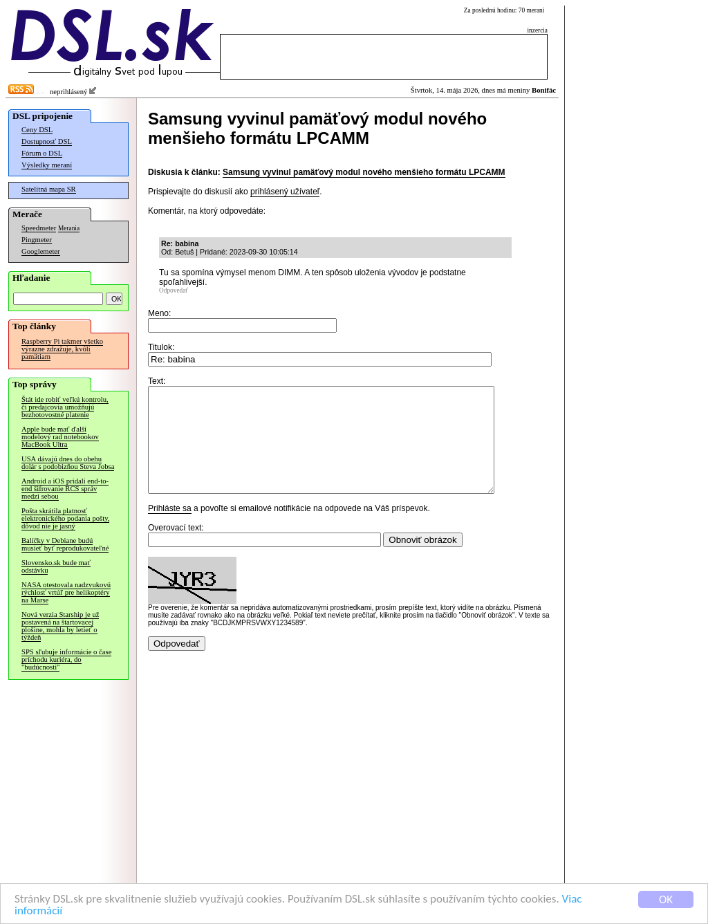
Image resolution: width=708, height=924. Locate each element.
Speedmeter (38, 228)
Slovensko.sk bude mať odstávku (56, 566)
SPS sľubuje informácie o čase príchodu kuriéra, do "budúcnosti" (66, 659)
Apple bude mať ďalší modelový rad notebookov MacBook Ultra (60, 436)
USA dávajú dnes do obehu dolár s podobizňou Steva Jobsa (67, 462)
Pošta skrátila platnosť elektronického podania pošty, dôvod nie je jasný (65, 518)
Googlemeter (40, 251)
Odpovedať (173, 290)
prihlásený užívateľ (284, 191)
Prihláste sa (170, 529)
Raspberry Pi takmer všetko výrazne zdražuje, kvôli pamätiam (62, 349)
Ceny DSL (37, 129)
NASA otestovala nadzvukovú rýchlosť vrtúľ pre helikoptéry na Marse (66, 592)
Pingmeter (36, 239)
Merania (69, 228)
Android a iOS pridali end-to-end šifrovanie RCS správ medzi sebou (65, 488)
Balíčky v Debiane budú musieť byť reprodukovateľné (65, 544)
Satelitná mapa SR (48, 189)
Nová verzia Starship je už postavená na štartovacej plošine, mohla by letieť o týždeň (60, 626)
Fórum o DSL (41, 153)
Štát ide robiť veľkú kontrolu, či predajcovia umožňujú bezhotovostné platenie (65, 407)
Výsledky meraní (46, 165)
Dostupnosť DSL (46, 141)
